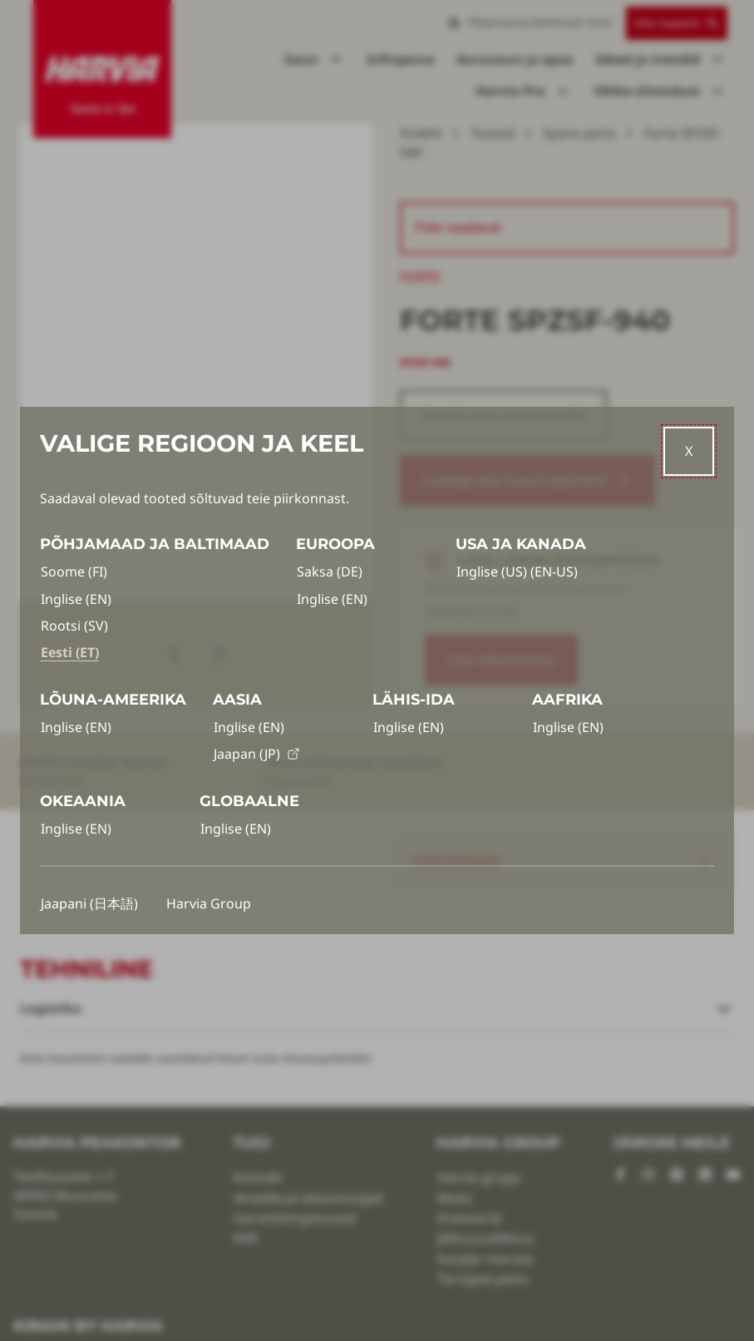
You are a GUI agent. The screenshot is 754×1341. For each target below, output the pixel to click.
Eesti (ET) (70, 652)
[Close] (688, 451)
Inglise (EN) (76, 599)
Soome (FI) (74, 571)
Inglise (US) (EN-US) (517, 571)
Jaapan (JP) (257, 754)
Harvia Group (208, 903)
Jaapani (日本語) (89, 903)
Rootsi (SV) (74, 625)
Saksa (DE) (329, 571)
